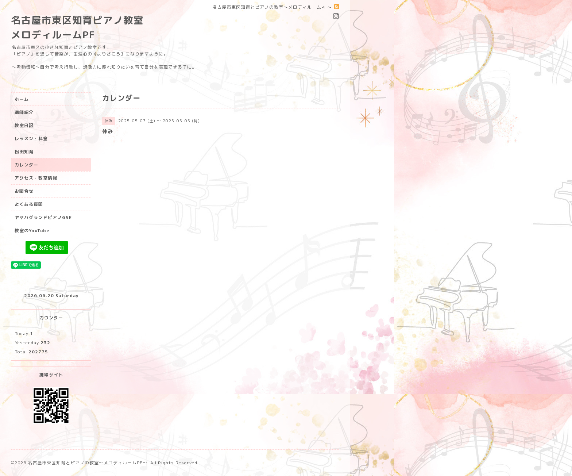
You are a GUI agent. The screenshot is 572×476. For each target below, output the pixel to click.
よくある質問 (29, 204)
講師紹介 (24, 112)
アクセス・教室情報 (36, 178)
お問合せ (24, 191)
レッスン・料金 (31, 138)
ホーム (22, 99)
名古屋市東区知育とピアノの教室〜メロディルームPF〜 (87, 463)
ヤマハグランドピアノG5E (43, 217)
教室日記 (24, 125)
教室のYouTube (32, 230)
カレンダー (26, 165)
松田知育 (24, 152)
